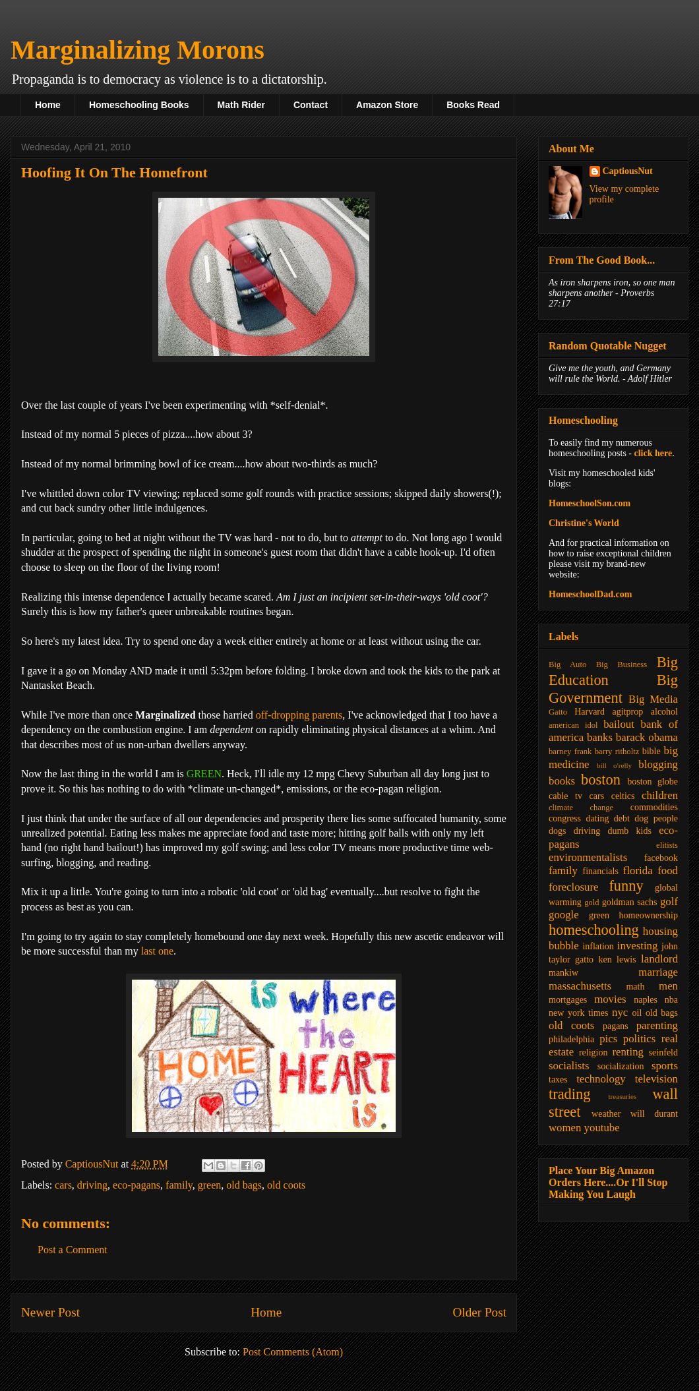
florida (638, 870)
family (179, 1185)
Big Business (621, 664)
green (210, 1185)
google (564, 914)
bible (651, 751)
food (667, 870)
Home (48, 105)
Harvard (589, 712)
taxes (558, 1079)
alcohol (664, 712)
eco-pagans (136, 1185)
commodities (654, 807)
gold (591, 902)
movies (610, 999)
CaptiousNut (628, 171)
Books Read (473, 105)
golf (669, 901)
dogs (557, 831)
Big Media (653, 699)
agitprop (628, 712)
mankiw (563, 973)
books (562, 781)
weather (606, 1114)
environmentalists (588, 857)
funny (626, 885)
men (668, 986)
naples (645, 1000)
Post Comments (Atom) (293, 1351)
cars (63, 1185)
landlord (659, 959)
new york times (578, 1013)
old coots (286, 1185)
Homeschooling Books (139, 105)
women (565, 1127)
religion (593, 1052)
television (656, 1079)
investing (637, 945)
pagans (615, 1026)
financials (600, 871)
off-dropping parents (299, 715)
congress (565, 818)
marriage (658, 972)
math (635, 986)
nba (671, 1000)
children (660, 795)
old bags (244, 1185)
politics (639, 1038)
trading (569, 1094)
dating (597, 818)
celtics (623, 796)
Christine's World (584, 523)
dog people (656, 818)
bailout (618, 724)
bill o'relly (614, 765)
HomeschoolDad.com (590, 594)
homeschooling (594, 930)
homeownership (648, 915)
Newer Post (50, 1312)
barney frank (570, 751)
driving (92, 1185)
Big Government (613, 689)
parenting (657, 1025)
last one (157, 951)
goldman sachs (629, 902)
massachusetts (580, 986)
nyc (620, 1012)
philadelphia (571, 1039)
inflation (597, 946)
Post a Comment (72, 1249)
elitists (667, 845)
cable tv (565, 796)
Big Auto (567, 664)
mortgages (568, 1000)
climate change (581, 807)
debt (622, 818)
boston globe (652, 781)
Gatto (558, 712)
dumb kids (629, 831)
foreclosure (573, 887)
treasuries (622, 1096)
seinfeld (663, 1052)
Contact (310, 105)
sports (665, 1065)
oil (637, 1013)
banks (600, 737)
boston (601, 779)
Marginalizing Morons (137, 50)
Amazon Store (387, 105)
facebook (661, 858)
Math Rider (241, 105)
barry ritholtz (617, 751)
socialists (569, 1065)
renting (628, 1052)
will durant (654, 1114)
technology (601, 1079)
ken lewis (617, 959)
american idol (573, 725)
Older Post (479, 1312)
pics (608, 1038)
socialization (620, 1066)
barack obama (647, 737)
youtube (602, 1127)
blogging (658, 764)
